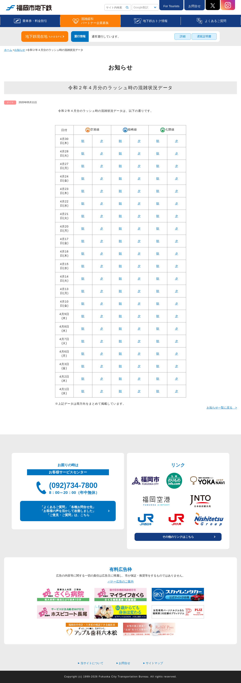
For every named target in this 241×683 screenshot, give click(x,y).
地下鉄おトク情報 (155, 21)
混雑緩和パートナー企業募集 (95, 21)
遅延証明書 (204, 36)
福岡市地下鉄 (29, 8)
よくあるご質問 (215, 21)
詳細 (183, 36)
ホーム (8, 49)
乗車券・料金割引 (35, 21)
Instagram (228, 5)
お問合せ (194, 6)
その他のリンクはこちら (178, 536)
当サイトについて (90, 663)
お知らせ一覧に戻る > (222, 407)
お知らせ (19, 49)
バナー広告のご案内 (121, 581)
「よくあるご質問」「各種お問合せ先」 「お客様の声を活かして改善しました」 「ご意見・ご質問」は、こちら (68, 511)
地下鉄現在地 (43, 36)
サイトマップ (153, 663)
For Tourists (171, 6)
